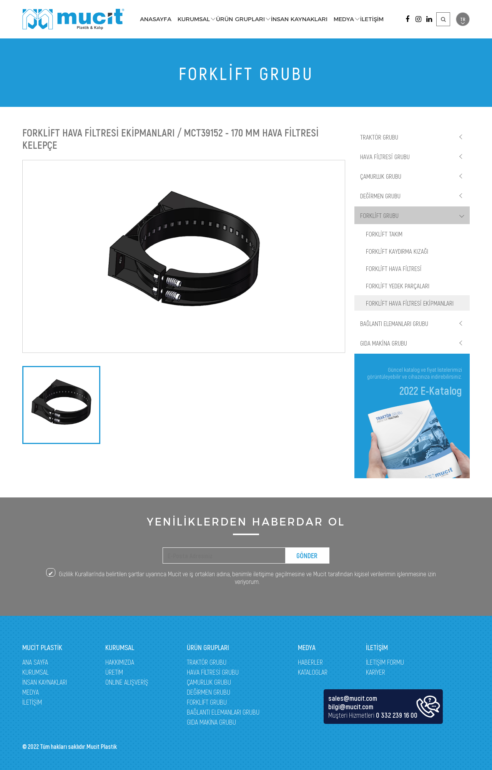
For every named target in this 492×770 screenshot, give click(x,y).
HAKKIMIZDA (119, 662)
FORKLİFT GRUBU (379, 215)
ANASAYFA (155, 19)
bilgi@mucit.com (350, 706)
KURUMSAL (194, 19)
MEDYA (344, 19)
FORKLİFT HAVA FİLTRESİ (394, 268)
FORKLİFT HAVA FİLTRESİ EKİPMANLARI (410, 303)
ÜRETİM (114, 672)
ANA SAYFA (35, 662)
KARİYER (375, 672)
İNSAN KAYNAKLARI (299, 19)
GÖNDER (306, 555)
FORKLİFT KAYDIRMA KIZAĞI (397, 251)
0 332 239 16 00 (396, 715)
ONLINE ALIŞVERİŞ (126, 682)
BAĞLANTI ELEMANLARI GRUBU (394, 323)
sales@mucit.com (352, 698)
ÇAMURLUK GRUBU (380, 176)
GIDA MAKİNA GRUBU (383, 343)
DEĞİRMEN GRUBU (380, 196)
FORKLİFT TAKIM (384, 234)
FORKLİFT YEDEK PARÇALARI (397, 285)
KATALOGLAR (312, 672)
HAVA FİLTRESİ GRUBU (385, 156)
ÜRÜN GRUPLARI (240, 19)
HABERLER (310, 662)
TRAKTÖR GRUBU (379, 137)
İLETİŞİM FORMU (385, 662)
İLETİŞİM (372, 19)
